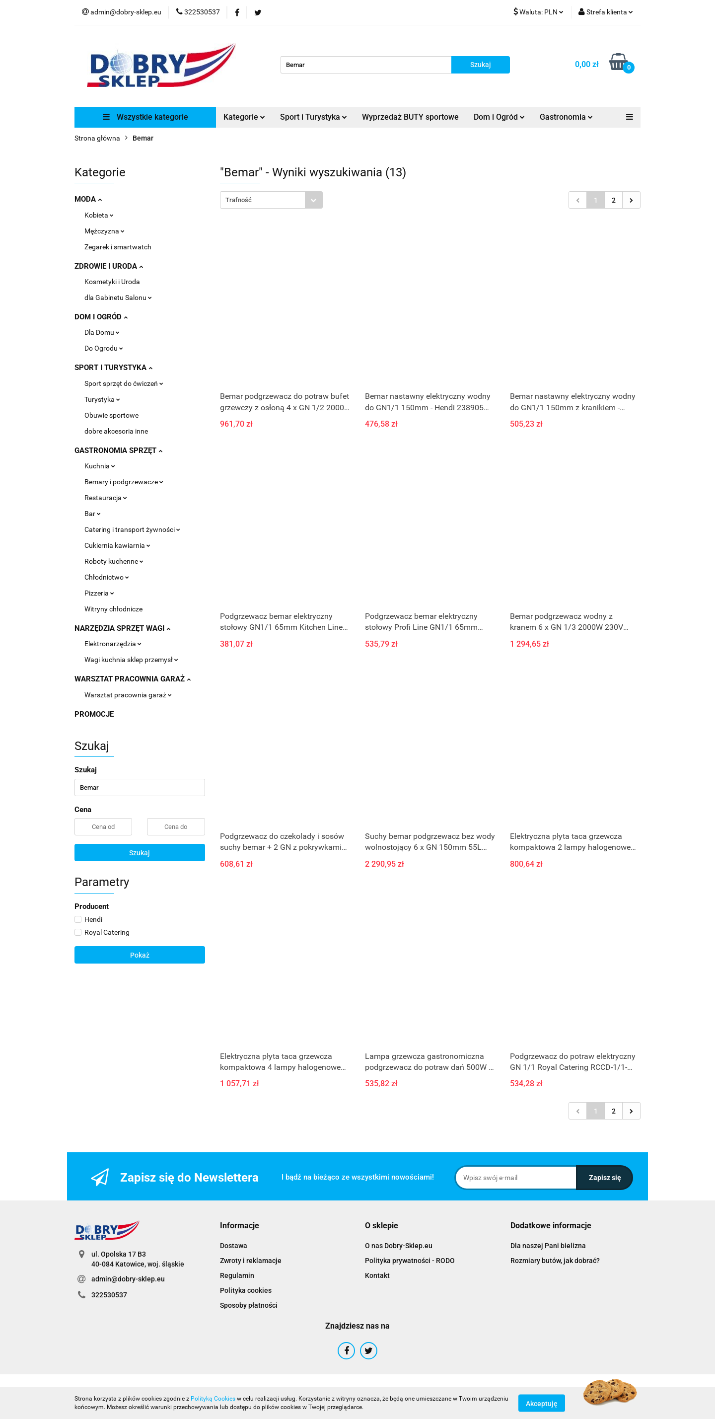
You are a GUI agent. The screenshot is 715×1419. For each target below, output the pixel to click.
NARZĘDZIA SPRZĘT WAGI (122, 628)
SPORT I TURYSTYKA (113, 367)
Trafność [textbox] (238, 200)
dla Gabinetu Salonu (118, 297)
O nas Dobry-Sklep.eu (398, 1246)
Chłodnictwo (106, 577)
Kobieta (99, 215)
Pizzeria (99, 593)
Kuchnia (99, 466)
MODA (88, 199)
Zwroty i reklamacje (251, 1261)
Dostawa (233, 1246)
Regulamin (237, 1275)
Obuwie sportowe (111, 415)
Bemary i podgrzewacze (123, 482)
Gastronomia (566, 117)
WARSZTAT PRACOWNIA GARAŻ (132, 678)
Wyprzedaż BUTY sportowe (410, 117)
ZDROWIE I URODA (108, 266)
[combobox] (271, 200)
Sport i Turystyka (313, 117)
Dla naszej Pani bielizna (548, 1246)
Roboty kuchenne (113, 561)
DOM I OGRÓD (101, 316)
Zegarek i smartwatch (117, 247)
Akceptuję (542, 1403)
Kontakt (377, 1275)
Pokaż (139, 955)
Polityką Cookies (213, 1398)
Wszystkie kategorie (145, 117)
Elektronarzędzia (113, 644)
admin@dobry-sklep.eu (128, 1279)
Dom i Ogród (499, 117)
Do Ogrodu (103, 348)
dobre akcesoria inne (116, 431)
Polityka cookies (246, 1290)
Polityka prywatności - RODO (410, 1261)
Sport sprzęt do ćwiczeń (123, 383)
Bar (92, 514)
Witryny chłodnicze (113, 609)
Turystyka (102, 399)
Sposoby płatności (249, 1305)
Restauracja (105, 498)
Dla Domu (102, 332)
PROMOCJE (94, 714)
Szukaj (139, 853)
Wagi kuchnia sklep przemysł (131, 660)
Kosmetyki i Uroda (112, 282)
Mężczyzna (104, 231)
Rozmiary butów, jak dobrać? (555, 1261)
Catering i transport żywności (132, 529)
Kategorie (244, 117)
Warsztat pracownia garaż (128, 695)
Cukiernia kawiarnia (117, 545)
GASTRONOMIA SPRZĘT (118, 450)
